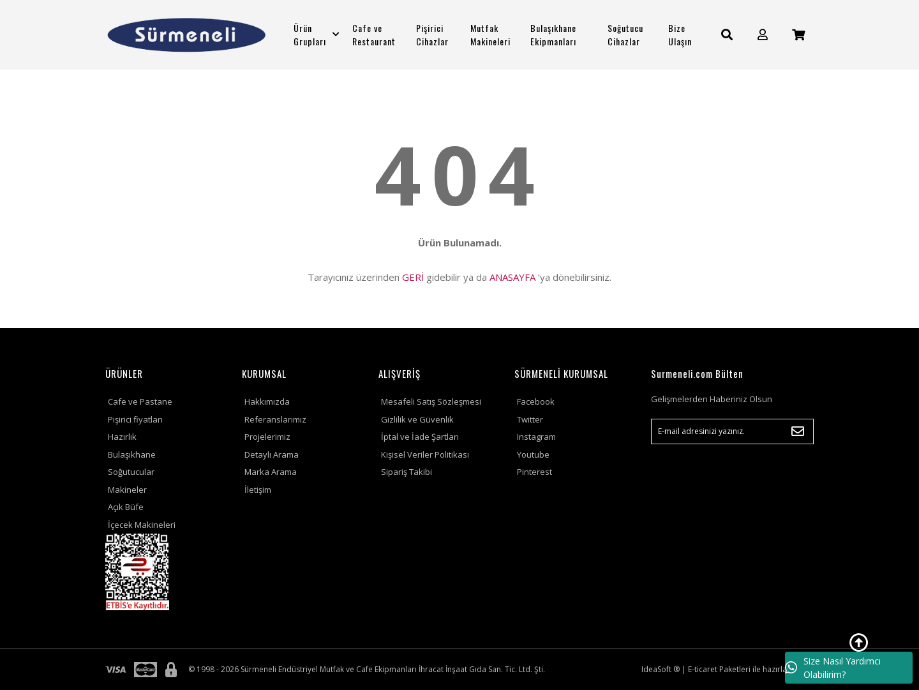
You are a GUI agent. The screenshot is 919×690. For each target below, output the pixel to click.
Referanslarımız (275, 419)
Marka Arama (270, 471)
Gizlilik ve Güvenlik (417, 419)
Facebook (536, 401)
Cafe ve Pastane (140, 401)
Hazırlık (122, 436)
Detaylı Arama (271, 454)
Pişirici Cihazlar (432, 34)
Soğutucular (131, 471)
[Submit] (798, 431)
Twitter (530, 419)
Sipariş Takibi (406, 471)
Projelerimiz (267, 436)
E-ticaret (702, 669)
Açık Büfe (126, 507)
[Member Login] (763, 34)
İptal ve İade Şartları (420, 436)
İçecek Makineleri (142, 524)
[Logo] (186, 35)
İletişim (257, 489)
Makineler (127, 489)
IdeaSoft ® (660, 669)
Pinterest (534, 471)
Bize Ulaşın (680, 34)
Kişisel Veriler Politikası (425, 454)
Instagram (536, 436)
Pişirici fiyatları (135, 419)
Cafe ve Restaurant (374, 34)
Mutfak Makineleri (490, 34)
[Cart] (798, 34)
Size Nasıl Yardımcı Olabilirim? (833, 667)
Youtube (533, 454)
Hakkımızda (267, 401)
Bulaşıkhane (132, 454)
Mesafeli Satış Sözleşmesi (431, 401)
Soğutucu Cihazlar (625, 34)
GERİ (413, 277)
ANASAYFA (512, 277)
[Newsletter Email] (732, 431)
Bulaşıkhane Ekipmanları (553, 34)
